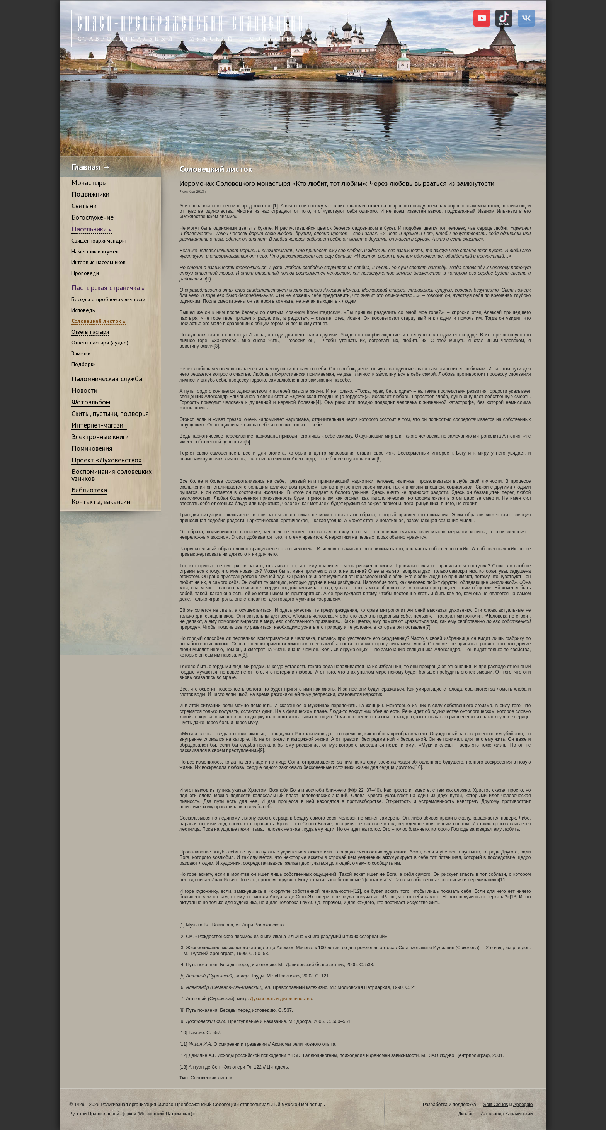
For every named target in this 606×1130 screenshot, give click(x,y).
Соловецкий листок (96, 320)
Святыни (84, 205)
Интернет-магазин (99, 425)
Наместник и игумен (95, 251)
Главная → (91, 166)
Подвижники (90, 194)
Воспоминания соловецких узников (111, 475)
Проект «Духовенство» (106, 459)
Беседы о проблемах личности (108, 299)
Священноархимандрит (99, 240)
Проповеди (85, 273)
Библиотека (89, 489)
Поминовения (91, 448)
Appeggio (523, 1104)
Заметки (80, 353)
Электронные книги (100, 436)
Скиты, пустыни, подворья (110, 413)
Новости (84, 390)
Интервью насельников (98, 262)
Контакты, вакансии (100, 501)
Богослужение (92, 217)
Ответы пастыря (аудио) (99, 342)
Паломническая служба (106, 378)
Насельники (89, 228)
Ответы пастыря (90, 331)
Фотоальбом (90, 401)
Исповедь (83, 310)
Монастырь (88, 182)
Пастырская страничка (105, 287)
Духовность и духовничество (281, 998)
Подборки (83, 364)
